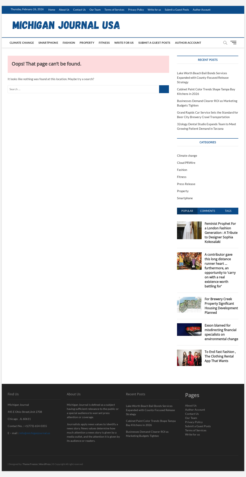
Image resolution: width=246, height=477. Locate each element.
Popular (187, 210)
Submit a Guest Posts (177, 9)
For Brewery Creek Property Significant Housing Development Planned (221, 306)
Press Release (186, 184)
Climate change (22, 42)
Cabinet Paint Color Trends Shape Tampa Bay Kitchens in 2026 (151, 423)
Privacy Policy (136, 9)
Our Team (95, 9)
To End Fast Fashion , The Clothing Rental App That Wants (220, 356)
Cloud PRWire (186, 162)
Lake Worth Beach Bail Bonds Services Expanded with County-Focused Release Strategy (203, 77)
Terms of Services (114, 9)
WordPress (45, 464)
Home (51, 9)
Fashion (69, 42)
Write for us (154, 9)
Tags (228, 210)
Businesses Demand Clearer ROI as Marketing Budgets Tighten (147, 433)
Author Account (202, 9)
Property (87, 42)
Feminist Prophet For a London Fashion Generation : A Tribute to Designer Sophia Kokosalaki (221, 232)
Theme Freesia (29, 464)
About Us (64, 9)
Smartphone (48, 42)
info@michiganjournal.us (34, 433)
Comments (207, 210)
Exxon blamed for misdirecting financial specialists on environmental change (221, 332)
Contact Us (79, 9)
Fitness (104, 42)
